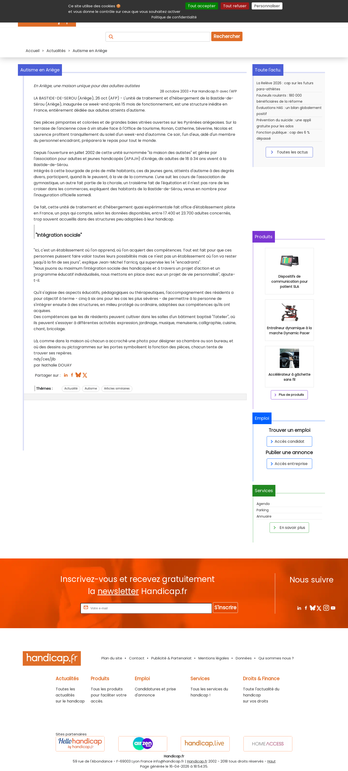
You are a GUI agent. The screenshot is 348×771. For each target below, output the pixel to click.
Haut (271, 761)
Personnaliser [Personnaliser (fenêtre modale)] (267, 6)
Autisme (91, 388)
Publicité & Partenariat (171, 658)
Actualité (70, 388)
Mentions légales (213, 658)
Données (244, 658)
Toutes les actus (288, 152)
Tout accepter (202, 6)
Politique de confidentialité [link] (174, 17)
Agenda (263, 503)
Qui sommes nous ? (276, 658)
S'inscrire (225, 607)
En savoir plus (288, 527)
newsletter (118, 591)
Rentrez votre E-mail (60, 608)
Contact (136, 658)
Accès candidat (286, 441)
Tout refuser (235, 6)
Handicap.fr (197, 761)
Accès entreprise (288, 464)
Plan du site (111, 658)
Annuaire (264, 516)
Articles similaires (117, 388)
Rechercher (227, 36)
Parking (263, 510)
